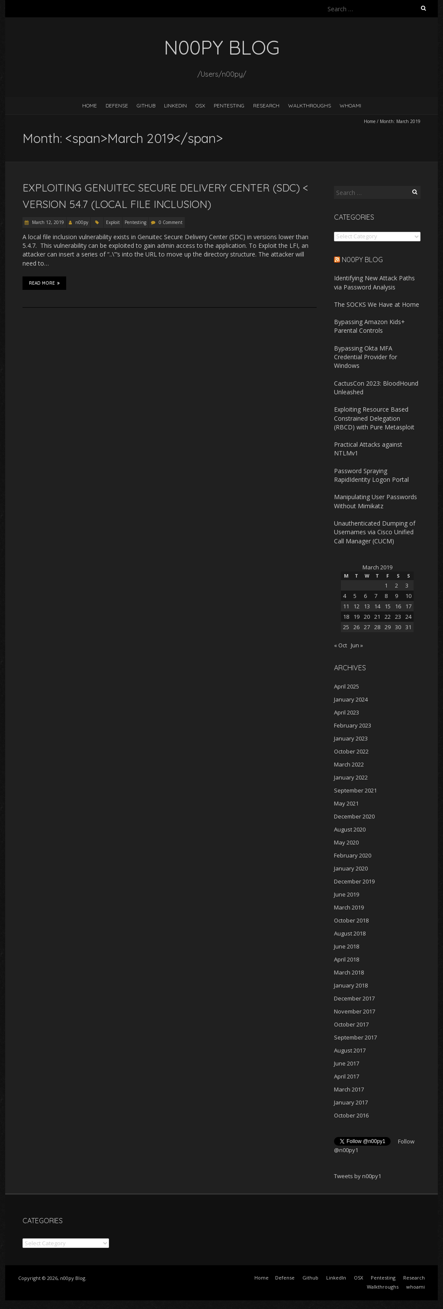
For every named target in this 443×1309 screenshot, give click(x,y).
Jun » (357, 645)
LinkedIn (175, 105)
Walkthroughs (309, 105)
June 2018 (346, 946)
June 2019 (346, 894)
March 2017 (349, 1089)
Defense (117, 105)
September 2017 (355, 1037)
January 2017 (351, 1102)
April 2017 (346, 1076)
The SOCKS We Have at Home (376, 304)
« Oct (340, 645)
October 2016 (351, 1115)
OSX (200, 105)
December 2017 (354, 998)
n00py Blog (362, 259)
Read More (44, 283)
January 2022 (351, 777)
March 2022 (349, 764)
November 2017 (354, 1011)
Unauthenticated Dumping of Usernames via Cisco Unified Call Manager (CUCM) (374, 532)
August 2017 (350, 1050)
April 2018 (346, 959)
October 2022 (351, 751)
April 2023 (346, 712)
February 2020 (352, 855)
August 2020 (350, 829)
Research (266, 105)
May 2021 (346, 803)
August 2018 (350, 933)
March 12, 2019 (47, 222)
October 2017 (351, 1024)
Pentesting (229, 105)
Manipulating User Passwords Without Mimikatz (375, 501)
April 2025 (346, 686)
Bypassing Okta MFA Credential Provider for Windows (365, 357)
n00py (81, 222)
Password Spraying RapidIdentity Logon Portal (371, 475)
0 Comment (171, 222)
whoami (350, 105)
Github (146, 105)
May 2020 (346, 842)
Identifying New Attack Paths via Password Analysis (374, 282)
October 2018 (351, 920)
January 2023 (351, 738)
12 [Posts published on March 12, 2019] (356, 606)
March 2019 (349, 907)
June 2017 (346, 1063)
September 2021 (355, 790)
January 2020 (351, 868)
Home (89, 105)
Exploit (113, 222)
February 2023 (352, 725)
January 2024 (351, 699)
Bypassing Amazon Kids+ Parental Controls (369, 326)
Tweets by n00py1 (357, 1176)
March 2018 (349, 972)
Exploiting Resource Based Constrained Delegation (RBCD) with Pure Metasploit (374, 418)
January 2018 (351, 985)
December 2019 (354, 881)
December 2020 (354, 816)
